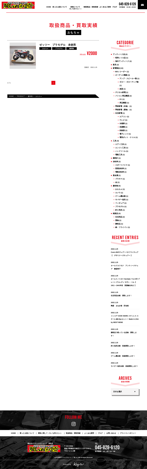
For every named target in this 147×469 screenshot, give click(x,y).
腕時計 (115, 158)
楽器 (121, 89)
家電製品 (116, 68)
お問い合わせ (111, 433)
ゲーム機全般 (120, 196)
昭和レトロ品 (120, 58)
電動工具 (118, 155)
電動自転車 (119, 172)
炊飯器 (122, 130)
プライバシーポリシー (128, 433)
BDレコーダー (120, 72)
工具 (114, 141)
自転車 (115, 161)
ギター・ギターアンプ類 (129, 82)
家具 (114, 65)
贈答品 (117, 224)
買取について (75, 8)
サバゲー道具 (120, 200)
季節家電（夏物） (122, 110)
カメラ (117, 193)
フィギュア (119, 203)
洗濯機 (122, 127)
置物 (117, 220)
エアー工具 (119, 144)
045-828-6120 (107, 447)
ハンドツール (120, 151)
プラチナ (118, 179)
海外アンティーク (122, 61)
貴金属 (115, 175)
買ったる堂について (59, 7)
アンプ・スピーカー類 (128, 78)
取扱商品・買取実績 (91, 7)
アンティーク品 (119, 54)
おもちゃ (118, 189)
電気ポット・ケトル (127, 137)
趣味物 (115, 186)
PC (121, 99)
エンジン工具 (120, 148)
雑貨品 (115, 213)
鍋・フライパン (121, 227)
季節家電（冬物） (122, 106)
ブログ (114, 7)
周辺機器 (123, 103)
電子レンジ (124, 134)
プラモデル (119, 206)
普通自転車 (119, 168)
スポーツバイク (121, 165)
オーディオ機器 (121, 75)
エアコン (123, 117)
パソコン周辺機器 (122, 96)
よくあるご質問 (105, 7)
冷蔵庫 (122, 123)
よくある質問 (89, 433)
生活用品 (118, 217)
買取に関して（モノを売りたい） (50, 433)
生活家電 (118, 113)
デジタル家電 (120, 92)
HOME (48, 7)
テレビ (122, 120)
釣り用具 (118, 210)
